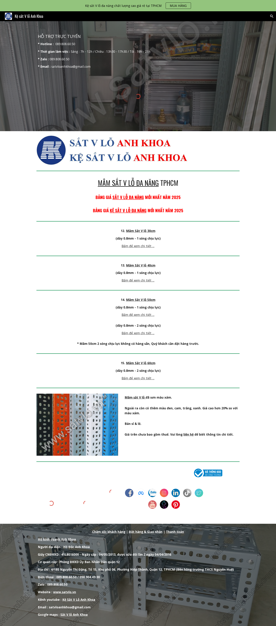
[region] (138, 5)
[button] (272, 16)
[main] (138, 51)
